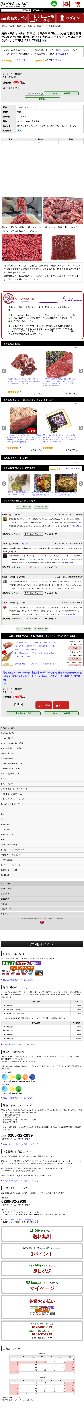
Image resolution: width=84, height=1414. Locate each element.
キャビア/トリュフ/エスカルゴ (12, 850)
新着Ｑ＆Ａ (5, 894)
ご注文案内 (5, 899)
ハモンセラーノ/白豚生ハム (11, 794)
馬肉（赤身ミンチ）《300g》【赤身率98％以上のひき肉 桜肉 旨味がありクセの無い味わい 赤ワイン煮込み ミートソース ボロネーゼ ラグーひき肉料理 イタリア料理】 (42, 676)
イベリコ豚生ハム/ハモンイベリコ (14, 789)
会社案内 (4, 914)
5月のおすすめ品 (7, 733)
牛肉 (2, 814)
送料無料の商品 (7, 758)
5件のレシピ (56, 60)
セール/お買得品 (7, 738)
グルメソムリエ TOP (11, 26)
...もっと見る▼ (61, 53)
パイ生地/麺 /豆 (7, 860)
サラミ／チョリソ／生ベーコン (13, 799)
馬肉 (29, 26)
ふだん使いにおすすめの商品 (12, 743)
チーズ (3, 779)
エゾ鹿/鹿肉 (5, 824)
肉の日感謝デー (7, 875)
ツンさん (22, 544)
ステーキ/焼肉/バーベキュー (11, 764)
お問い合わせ (6, 909)
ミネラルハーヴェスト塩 (10, 865)
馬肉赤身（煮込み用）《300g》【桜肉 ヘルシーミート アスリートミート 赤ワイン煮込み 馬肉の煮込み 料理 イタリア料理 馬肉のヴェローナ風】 (25, 381)
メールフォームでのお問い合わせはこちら (20, 1220)
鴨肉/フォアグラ (7, 835)
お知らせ (4, 904)
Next (81, 371)
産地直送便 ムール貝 (9, 870)
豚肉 (2, 819)
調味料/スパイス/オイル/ (10, 855)
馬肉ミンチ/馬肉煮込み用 (49, 26)
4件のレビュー (22, 60)
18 (20, 447)
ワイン (3, 809)
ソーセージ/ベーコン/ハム (11, 769)
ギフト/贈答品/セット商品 (11, 748)
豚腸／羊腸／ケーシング (10, 774)
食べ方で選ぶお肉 (8, 753)
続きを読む (69, 562)
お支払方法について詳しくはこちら (18, 980)
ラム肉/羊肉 (5, 829)
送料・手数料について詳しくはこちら (19, 1044)
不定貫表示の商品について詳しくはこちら (20, 1181)
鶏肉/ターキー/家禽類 (9, 845)
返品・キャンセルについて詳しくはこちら (20, 1144)
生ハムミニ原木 (7, 784)
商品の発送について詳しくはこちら (18, 1098)
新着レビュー (6, 889)
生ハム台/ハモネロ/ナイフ (11, 804)
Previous (4, 371)
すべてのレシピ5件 (73, 469)
